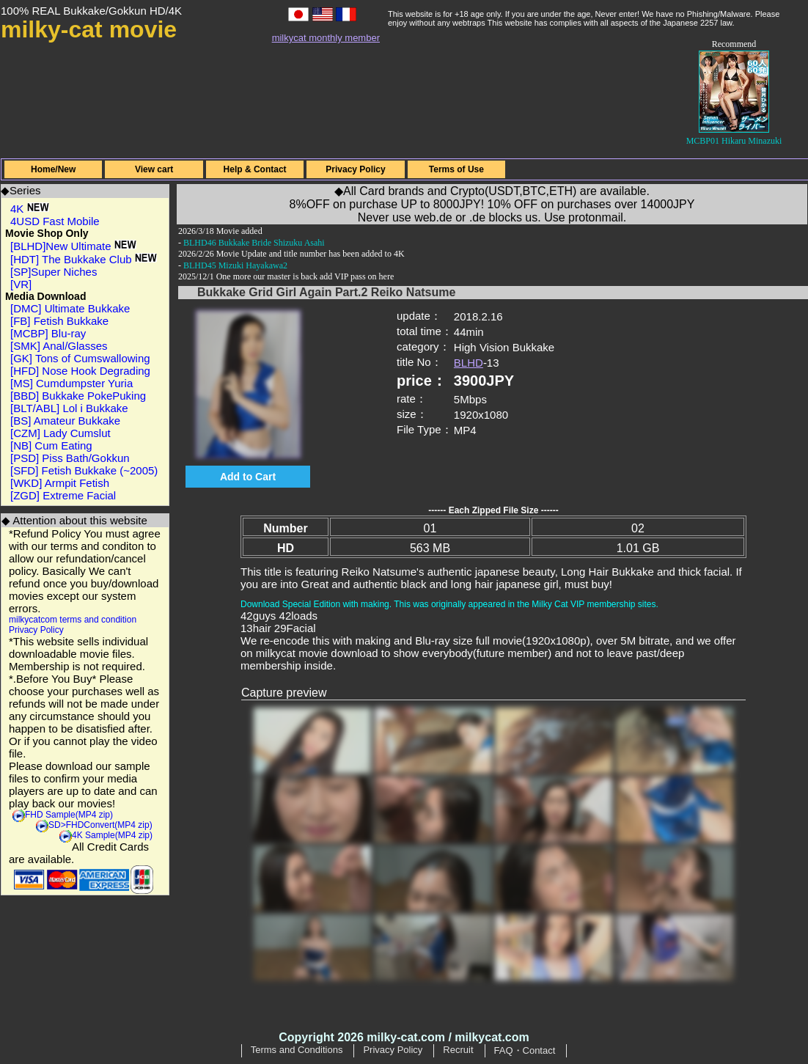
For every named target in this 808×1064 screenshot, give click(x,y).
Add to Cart (248, 477)
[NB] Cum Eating (51, 445)
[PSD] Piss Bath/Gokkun (70, 458)
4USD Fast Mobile (55, 221)
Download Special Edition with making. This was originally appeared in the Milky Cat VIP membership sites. (449, 604)
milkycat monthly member (326, 37)
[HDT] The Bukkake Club (83, 259)
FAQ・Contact (525, 1050)
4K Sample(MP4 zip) (112, 835)
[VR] (21, 284)
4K (29, 208)
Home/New (53, 169)
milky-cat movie (89, 29)
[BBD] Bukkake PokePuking (78, 395)
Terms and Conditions (297, 1049)
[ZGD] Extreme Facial (63, 495)
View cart (154, 169)
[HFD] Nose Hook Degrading (80, 370)
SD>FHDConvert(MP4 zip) (100, 825)
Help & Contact (255, 169)
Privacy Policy (355, 169)
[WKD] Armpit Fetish (59, 483)
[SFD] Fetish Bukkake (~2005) (84, 470)
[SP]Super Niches (53, 271)
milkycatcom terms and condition (72, 619)
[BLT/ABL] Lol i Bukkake (69, 408)
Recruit (458, 1049)
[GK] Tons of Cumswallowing (80, 358)
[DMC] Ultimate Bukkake (70, 308)
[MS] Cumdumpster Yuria (71, 383)
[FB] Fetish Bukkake (59, 321)
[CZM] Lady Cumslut (60, 433)
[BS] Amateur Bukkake (65, 420)
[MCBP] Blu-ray (48, 333)
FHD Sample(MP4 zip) (69, 815)
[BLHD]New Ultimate (73, 246)
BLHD (468, 362)
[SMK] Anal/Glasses (59, 346)
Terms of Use (456, 169)
